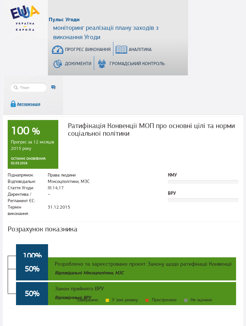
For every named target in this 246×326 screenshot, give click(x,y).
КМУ (172, 175)
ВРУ (172, 193)
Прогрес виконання (88, 49)
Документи (78, 63)
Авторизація (28, 104)
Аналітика (140, 49)
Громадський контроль (137, 63)
